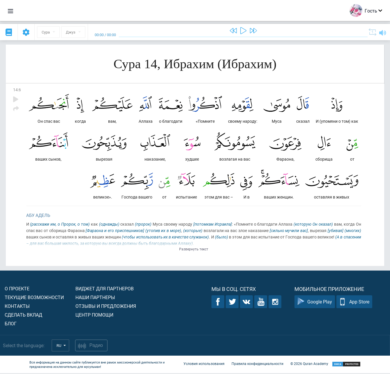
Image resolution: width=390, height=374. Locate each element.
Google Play (314, 302)
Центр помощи (94, 315)
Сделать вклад (23, 315)
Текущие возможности (34, 298)
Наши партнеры (95, 298)
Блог (11, 324)
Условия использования (204, 364)
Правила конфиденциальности (257, 364)
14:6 (17, 89)
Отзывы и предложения (105, 307)
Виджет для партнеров (104, 289)
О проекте (17, 289)
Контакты (17, 307)
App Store (354, 302)
